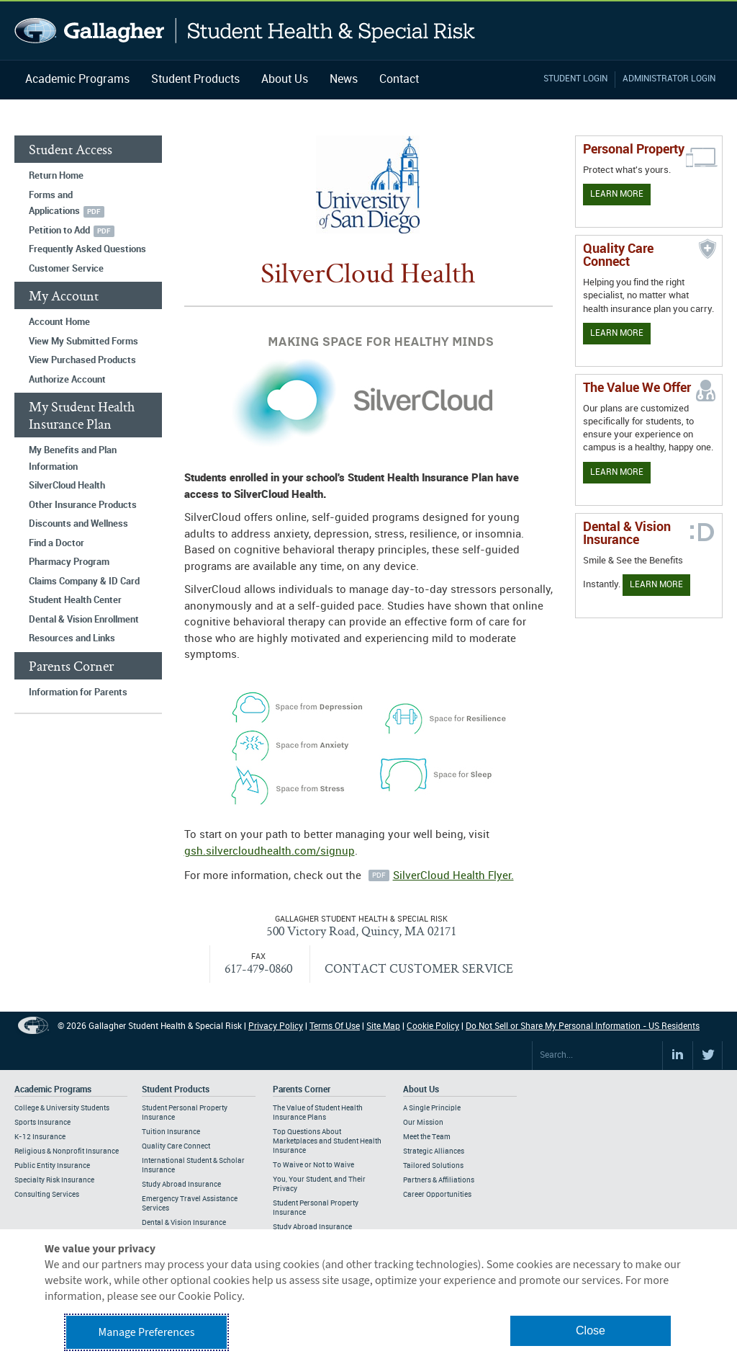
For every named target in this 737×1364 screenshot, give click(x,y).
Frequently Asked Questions (87, 249)
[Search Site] (597, 1055)
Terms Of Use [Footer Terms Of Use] (334, 1026)
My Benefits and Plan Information (73, 458)
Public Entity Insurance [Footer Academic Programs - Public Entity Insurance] (52, 1165)
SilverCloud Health (67, 486)
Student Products (195, 79)
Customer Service (66, 269)
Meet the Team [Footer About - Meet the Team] (427, 1137)
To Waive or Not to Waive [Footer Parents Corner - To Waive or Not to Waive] (313, 1165)
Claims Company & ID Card (84, 581)
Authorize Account (67, 380)
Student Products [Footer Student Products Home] (175, 1090)
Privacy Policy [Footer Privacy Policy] (275, 1026)
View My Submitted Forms (83, 341)
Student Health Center (75, 600)
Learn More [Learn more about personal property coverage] (616, 194)
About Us (284, 79)
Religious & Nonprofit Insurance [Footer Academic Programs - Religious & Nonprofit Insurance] (66, 1151)
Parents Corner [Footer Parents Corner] (301, 1090)
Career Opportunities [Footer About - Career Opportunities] (437, 1194)
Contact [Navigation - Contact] (399, 79)
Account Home (59, 322)
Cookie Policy (433, 1026)
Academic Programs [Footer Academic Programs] (52, 1090)
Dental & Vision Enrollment (84, 620)
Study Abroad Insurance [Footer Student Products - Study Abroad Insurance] (181, 1184)
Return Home (56, 176)
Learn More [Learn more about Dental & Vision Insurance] (656, 584)
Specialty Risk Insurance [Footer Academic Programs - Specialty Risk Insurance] (54, 1180)
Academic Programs (77, 79)
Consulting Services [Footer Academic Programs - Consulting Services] (46, 1194)
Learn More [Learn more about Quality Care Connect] (616, 333)
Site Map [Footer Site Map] (383, 1026)
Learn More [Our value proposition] (616, 472)
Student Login (575, 79)
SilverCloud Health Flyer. (453, 876)
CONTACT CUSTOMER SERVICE (419, 968)
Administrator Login (669, 79)
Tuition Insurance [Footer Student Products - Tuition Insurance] (171, 1132)
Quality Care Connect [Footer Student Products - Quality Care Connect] (176, 1146)
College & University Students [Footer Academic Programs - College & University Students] (61, 1108)
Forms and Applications (54, 203)
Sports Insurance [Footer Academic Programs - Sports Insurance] (42, 1122)
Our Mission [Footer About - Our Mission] (423, 1122)
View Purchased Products (82, 360)
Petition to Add (59, 231)
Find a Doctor (56, 543)
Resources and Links (72, 638)
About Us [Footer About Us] (421, 1090)
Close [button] (590, 1330)
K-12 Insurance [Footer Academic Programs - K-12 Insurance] (39, 1137)
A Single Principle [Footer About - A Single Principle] (432, 1108)
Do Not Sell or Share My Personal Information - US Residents (583, 1026)
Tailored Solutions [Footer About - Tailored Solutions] (433, 1165)
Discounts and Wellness (78, 524)
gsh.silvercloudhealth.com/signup (269, 851)
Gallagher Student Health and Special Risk (245, 30)
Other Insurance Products (83, 505)
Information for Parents (78, 692)
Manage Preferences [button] (147, 1332)
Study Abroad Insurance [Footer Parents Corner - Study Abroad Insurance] (312, 1227)
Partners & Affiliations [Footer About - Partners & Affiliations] (438, 1180)
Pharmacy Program (69, 562)
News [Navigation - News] (344, 79)
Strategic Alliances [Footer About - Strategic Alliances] (433, 1151)
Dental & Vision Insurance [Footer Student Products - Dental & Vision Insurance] (184, 1222)
